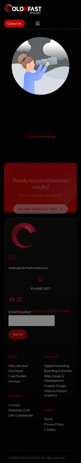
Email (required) (20, 353)
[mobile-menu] (35, 23)
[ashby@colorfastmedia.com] (11, 299)
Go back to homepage (40, 136)
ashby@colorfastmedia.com (28, 309)
